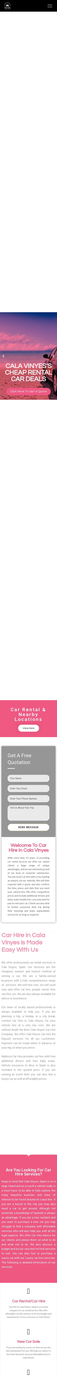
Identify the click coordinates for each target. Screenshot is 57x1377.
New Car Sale (28, 1342)
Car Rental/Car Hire (28, 1301)
